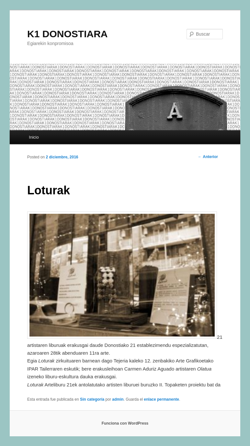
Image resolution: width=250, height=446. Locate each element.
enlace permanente (161, 399)
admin (117, 399)
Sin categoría (92, 399)
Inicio (34, 137)
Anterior (208, 156)
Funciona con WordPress (125, 423)
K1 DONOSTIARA (67, 34)
